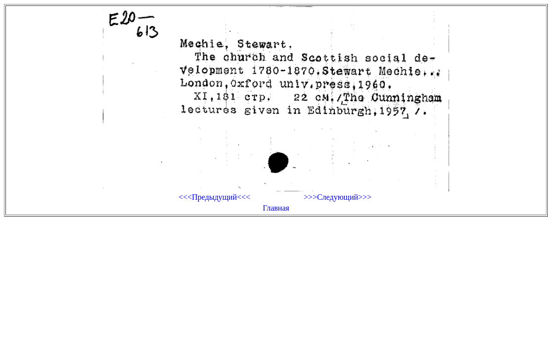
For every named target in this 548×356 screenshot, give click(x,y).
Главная (276, 208)
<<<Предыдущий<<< (214, 197)
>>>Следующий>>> (337, 197)
